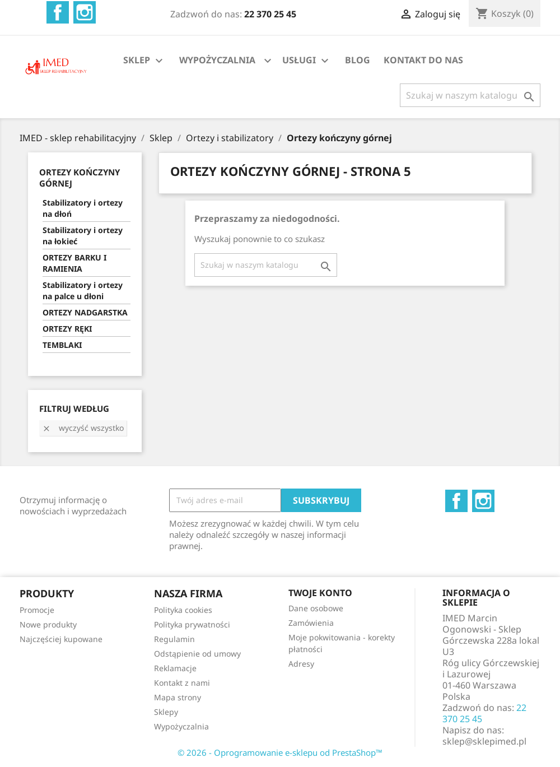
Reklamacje (175, 668)
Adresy (301, 663)
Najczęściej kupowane (61, 639)
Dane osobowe (315, 608)
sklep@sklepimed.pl (484, 741)
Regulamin (174, 639)
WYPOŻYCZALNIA (217, 60)
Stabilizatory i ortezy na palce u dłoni (83, 290)
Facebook (57, 12)
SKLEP (144, 61)
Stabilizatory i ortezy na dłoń (83, 208)
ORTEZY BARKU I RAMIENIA (74, 263)
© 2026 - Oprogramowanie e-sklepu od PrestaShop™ (280, 752)
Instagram (84, 12)
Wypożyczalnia (181, 726)
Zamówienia (311, 622)
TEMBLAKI (62, 345)
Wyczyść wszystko (83, 427)
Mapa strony (177, 697)
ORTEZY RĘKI (67, 328)
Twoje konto (320, 593)
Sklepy (166, 711)
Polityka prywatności (192, 624)
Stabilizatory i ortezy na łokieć (83, 236)
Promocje (37, 610)
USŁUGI (307, 61)
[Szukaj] (470, 95)
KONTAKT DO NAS (423, 60)
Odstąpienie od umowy (197, 653)
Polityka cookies (183, 610)
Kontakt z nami (182, 682)
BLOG (357, 60)
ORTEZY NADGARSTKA (85, 312)
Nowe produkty (48, 624)
